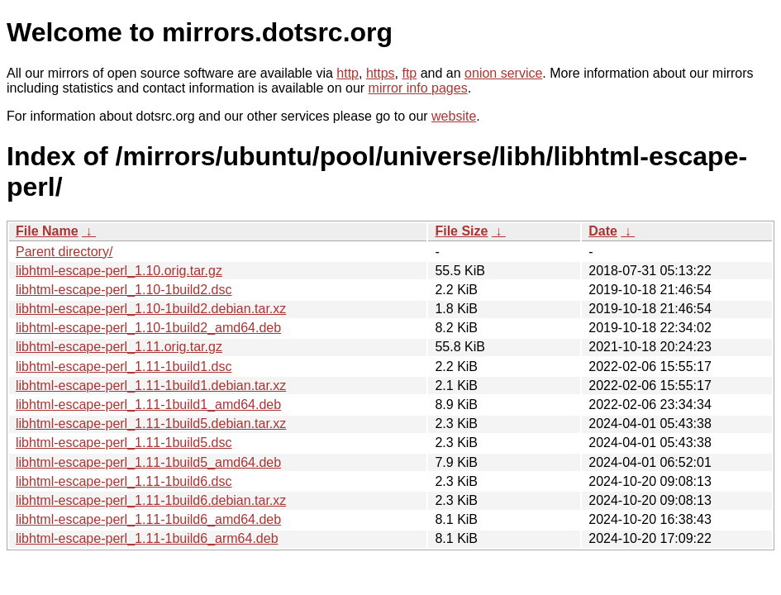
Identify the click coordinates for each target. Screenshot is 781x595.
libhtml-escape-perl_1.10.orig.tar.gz (119, 271)
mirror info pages (418, 88)
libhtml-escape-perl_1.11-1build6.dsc (123, 481)
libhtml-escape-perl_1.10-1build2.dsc (123, 290)
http (347, 73)
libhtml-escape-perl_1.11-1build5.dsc (123, 443)
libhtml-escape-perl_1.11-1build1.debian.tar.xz (151, 385)
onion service (503, 73)
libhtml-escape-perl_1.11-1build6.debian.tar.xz (151, 500)
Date (602, 231)
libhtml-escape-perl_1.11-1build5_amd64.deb (148, 462)
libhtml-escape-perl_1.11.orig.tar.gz (119, 347)
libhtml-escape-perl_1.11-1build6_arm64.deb (147, 538)
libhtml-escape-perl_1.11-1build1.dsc (123, 366)
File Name (47, 231)
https (380, 73)
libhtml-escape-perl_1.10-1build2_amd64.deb (148, 328)
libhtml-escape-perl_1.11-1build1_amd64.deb (148, 404)
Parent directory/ (64, 252)
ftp (409, 73)
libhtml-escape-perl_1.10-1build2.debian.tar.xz (151, 309)
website (453, 116)
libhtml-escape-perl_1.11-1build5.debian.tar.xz (151, 423)
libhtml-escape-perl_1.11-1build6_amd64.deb (148, 519)
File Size (461, 231)
